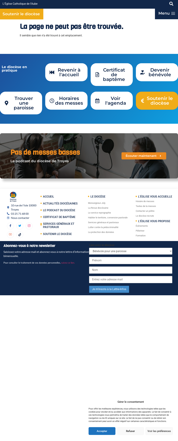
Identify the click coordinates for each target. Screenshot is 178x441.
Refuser (130, 431)
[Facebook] (10, 225)
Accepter (102, 431)
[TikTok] (19, 234)
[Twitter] (19, 225)
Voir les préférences (159, 431)
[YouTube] (10, 234)
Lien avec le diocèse (101, 245)
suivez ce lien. (68, 262)
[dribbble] (29, 225)
